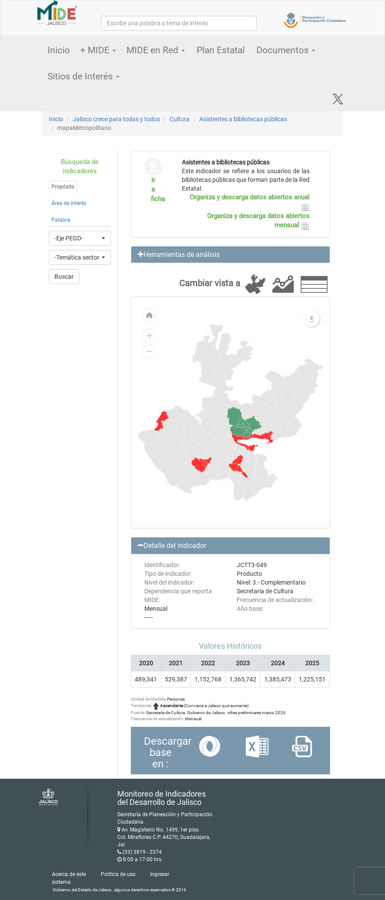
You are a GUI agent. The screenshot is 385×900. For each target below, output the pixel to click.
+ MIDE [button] (98, 50)
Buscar (64, 276)
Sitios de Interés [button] (83, 76)
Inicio (59, 50)
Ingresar (159, 874)
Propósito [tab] (63, 187)
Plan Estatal (221, 50)
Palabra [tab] (60, 220)
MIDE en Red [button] (155, 50)
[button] (230, 254)
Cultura (180, 119)
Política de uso (118, 874)
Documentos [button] (285, 50)
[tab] (230, 254)
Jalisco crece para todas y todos (116, 119)
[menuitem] (198, 464)
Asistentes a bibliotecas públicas (243, 119)
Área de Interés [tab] (68, 203)
